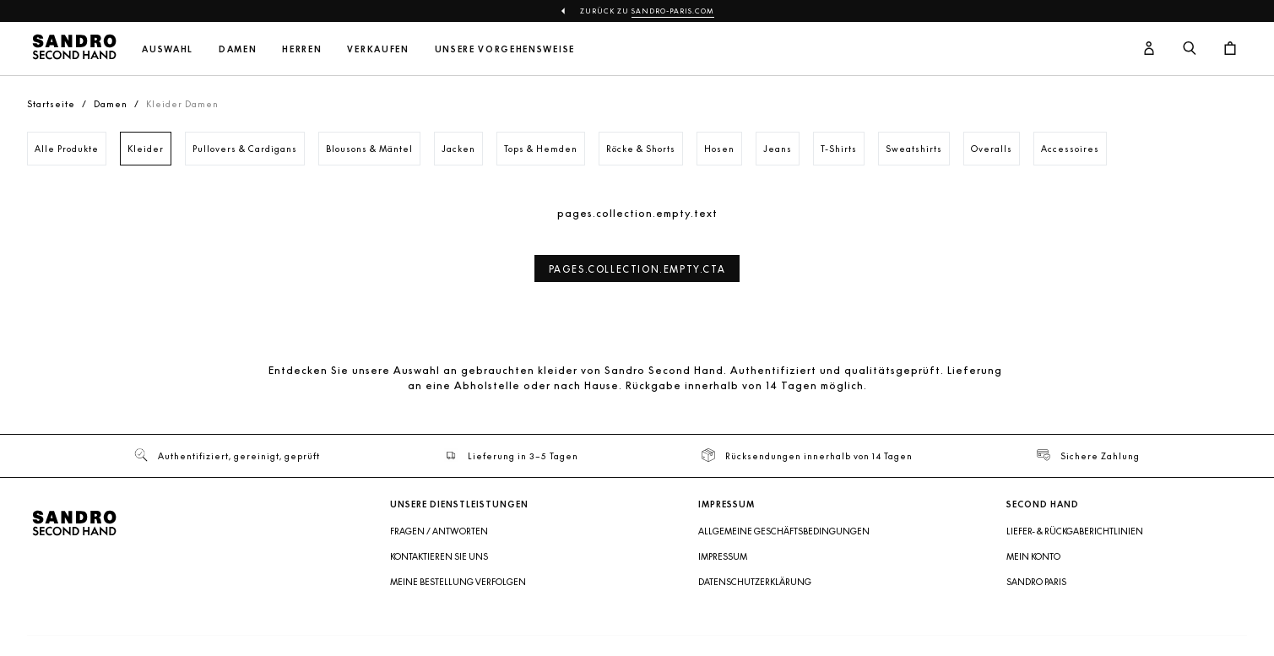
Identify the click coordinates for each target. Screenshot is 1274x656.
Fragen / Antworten (439, 531)
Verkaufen (378, 49)
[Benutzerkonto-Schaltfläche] (1149, 49)
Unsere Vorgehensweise (505, 49)
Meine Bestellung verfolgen (458, 582)
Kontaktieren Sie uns (439, 556)
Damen (238, 49)
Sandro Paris (1036, 582)
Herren (302, 49)
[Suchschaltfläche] (1189, 49)
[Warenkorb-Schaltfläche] (1230, 49)
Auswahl (167, 49)
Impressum (722, 556)
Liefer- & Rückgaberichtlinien (1074, 531)
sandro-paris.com (673, 11)
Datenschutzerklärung (754, 582)
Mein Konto (1033, 556)
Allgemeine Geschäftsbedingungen (784, 531)
